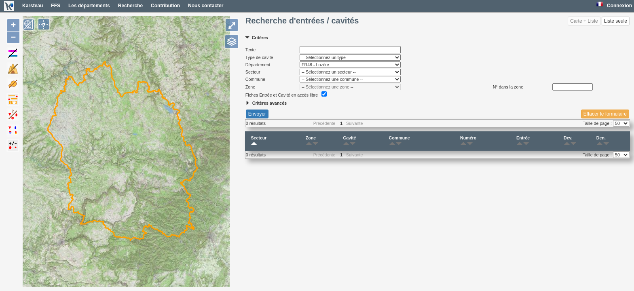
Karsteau (32, 5)
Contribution (165, 5)
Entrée (523, 141)
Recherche (130, 5)
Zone (311, 141)
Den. (601, 141)
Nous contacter (205, 5)
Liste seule (615, 21)
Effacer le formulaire (605, 114)
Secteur (258, 141)
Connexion (619, 5)
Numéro (468, 141)
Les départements (89, 5)
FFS (55, 5)
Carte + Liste (584, 21)
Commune (399, 141)
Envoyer (257, 114)
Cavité (349, 141)
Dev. (568, 141)
